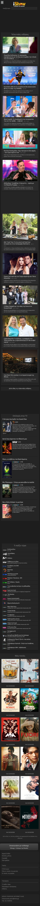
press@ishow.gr (14, 898)
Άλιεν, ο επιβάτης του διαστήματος (14, 459)
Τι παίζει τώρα (6, 884)
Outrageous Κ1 (11, 631)
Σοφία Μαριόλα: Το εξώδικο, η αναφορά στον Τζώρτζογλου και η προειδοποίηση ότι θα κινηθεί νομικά (19, 340)
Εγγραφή (4, 858)
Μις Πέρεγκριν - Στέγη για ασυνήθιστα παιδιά (18, 482)
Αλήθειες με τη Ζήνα (12, 561)
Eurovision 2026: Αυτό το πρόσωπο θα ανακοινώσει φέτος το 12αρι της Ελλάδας (20, 87)
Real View (10, 570)
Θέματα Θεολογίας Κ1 (13, 603)
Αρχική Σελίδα (6, 853)
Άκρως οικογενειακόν (13, 598)
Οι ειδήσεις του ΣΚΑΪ (13, 566)
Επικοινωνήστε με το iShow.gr (19, 846)
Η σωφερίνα (10, 615)
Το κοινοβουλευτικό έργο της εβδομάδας (18, 586)
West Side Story (11, 606)
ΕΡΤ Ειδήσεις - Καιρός (13, 582)
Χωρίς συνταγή (11, 590)
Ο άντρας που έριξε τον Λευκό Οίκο (14, 419)
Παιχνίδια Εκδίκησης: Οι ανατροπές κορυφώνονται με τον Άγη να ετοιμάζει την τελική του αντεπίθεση (20, 57)
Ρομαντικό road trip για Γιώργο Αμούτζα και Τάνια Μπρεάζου (20, 277)
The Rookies (10, 594)
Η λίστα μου (5, 869)
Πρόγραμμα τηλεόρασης (9, 886)
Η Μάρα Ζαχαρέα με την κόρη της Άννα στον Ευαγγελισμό (18, 307)
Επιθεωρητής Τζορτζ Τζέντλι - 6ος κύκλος (18, 639)
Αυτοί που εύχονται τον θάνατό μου (14, 439)
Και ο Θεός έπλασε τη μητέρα (12, 502)
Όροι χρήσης (5, 860)
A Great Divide (11, 611)
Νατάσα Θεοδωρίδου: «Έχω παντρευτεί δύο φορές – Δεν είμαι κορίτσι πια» (20, 151)
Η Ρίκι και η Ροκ (11, 627)
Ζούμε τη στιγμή (12, 623)
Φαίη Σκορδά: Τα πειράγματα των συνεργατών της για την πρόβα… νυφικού (19, 120)
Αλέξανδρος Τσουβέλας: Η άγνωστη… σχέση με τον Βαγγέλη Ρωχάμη (19, 184)
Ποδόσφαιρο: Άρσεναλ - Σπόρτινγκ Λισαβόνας (20, 643)
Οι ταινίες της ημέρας (8, 873)
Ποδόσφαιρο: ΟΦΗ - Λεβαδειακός (16, 647)
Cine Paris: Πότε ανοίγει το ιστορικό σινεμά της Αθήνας (19, 376)
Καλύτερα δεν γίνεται (13, 619)
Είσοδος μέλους (6, 856)
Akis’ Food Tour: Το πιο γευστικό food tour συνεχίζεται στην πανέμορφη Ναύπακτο (17, 243)
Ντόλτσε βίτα (11, 549)
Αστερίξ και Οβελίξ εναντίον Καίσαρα (18, 635)
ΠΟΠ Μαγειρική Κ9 (12, 574)
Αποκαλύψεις (11, 553)
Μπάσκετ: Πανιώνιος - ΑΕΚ (14, 578)
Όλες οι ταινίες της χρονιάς (10, 871)
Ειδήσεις (9, 558)
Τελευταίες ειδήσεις (20, 34)
